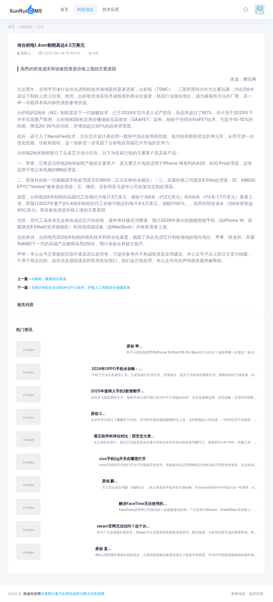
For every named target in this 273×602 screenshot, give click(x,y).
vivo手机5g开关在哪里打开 (122, 458)
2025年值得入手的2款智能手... (117, 391)
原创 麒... (110, 481)
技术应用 (256, 593)
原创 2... (98, 413)
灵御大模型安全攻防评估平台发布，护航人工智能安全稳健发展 (80, 287)
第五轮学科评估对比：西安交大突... (124, 436)
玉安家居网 (95, 593)
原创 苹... (134, 346)
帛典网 (46, 593)
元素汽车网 (60, 593)
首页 (11, 27)
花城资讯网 (78, 593)
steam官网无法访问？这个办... (123, 526)
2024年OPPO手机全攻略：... (117, 368)
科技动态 (26, 27)
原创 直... (103, 548)
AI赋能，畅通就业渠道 (48, 279)
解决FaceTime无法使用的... (143, 503)
